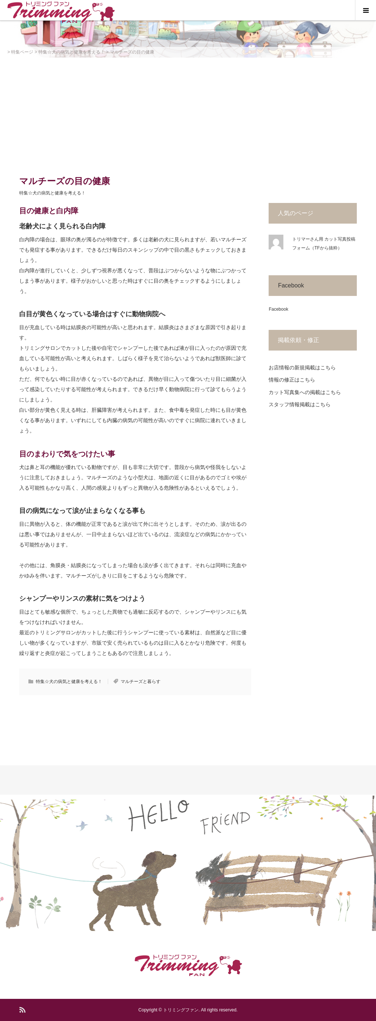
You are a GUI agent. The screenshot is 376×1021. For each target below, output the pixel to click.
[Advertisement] (188, 113)
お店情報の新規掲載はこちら (302, 367)
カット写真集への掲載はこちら (305, 392)
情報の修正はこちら (292, 380)
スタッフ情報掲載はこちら (300, 404)
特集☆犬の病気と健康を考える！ (52, 193)
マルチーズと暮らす (141, 681)
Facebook (291, 285)
